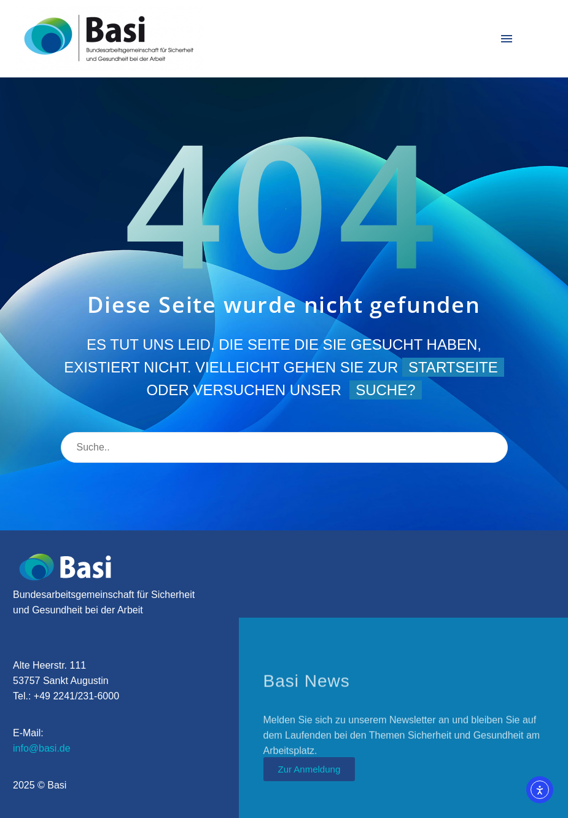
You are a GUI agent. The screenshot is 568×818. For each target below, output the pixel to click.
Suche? (385, 390)
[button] (27, 791)
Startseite (453, 367)
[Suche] (284, 447)
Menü (506, 38)
